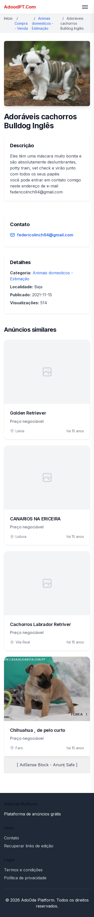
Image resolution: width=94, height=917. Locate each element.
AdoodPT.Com (20, 6)
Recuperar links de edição (28, 845)
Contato (11, 837)
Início (8, 18)
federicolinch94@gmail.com (45, 234)
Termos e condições (23, 869)
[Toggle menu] (85, 7)
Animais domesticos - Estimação (42, 23)
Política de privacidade (25, 877)
